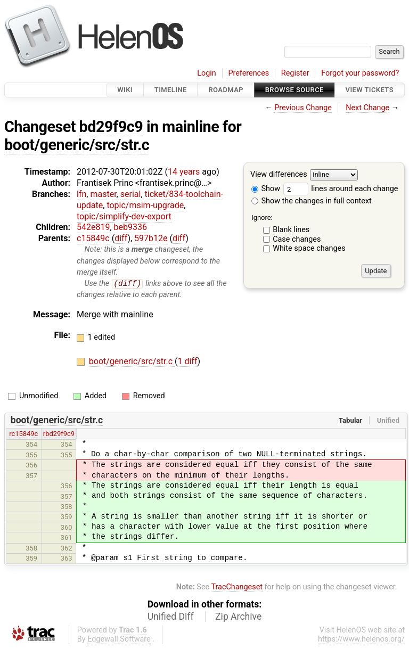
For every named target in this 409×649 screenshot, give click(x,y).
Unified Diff (171, 617)
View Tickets (370, 90)
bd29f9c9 (111, 127)
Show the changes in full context (311, 201)
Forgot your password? (360, 73)
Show (265, 188)
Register (295, 73)
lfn (81, 194)
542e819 (93, 227)
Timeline (170, 90)
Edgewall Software (119, 639)
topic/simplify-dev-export (124, 216)
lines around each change (340, 188)
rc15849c (23, 434)
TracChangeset (237, 587)
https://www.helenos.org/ (361, 639)
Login (206, 73)
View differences (278, 174)
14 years (184, 172)
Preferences (248, 73)
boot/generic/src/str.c (76, 145)
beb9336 (130, 227)
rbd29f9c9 (59, 434)
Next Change (367, 107)
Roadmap (225, 90)
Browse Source (294, 90)
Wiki (125, 90)
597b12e (150, 238)
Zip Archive (238, 617)
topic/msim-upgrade (145, 205)
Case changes (297, 239)
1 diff (187, 362)
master (103, 194)
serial (130, 194)
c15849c (93, 238)
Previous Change (303, 107)
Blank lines (291, 229)
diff (120, 238)
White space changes (309, 248)
